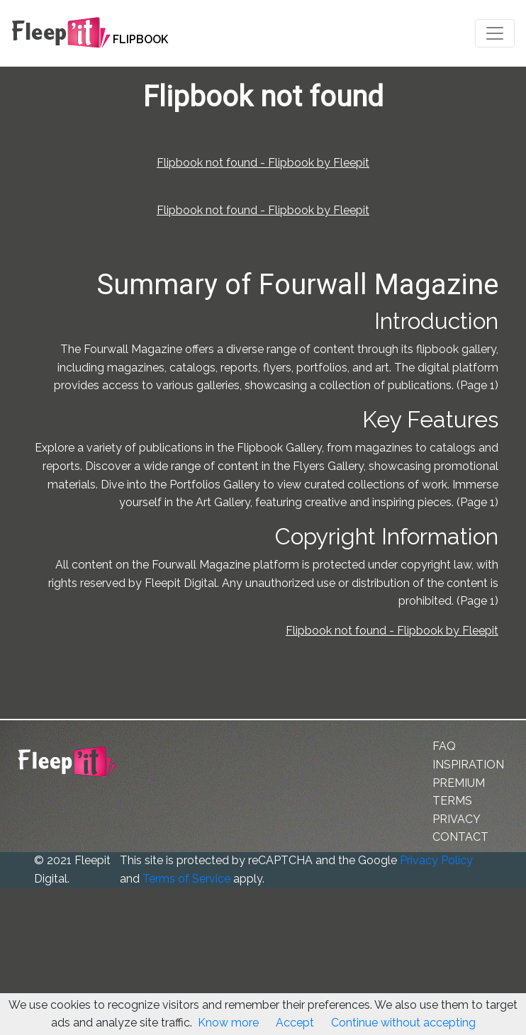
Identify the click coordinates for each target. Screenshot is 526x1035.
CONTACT (460, 837)
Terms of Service (186, 878)
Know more (228, 1022)
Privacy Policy (436, 860)
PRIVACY (456, 819)
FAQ (444, 746)
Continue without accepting (403, 1022)
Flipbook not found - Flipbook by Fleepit (263, 162)
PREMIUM (458, 783)
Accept (295, 1022)
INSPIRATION (468, 764)
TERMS (452, 800)
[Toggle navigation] (495, 33)
